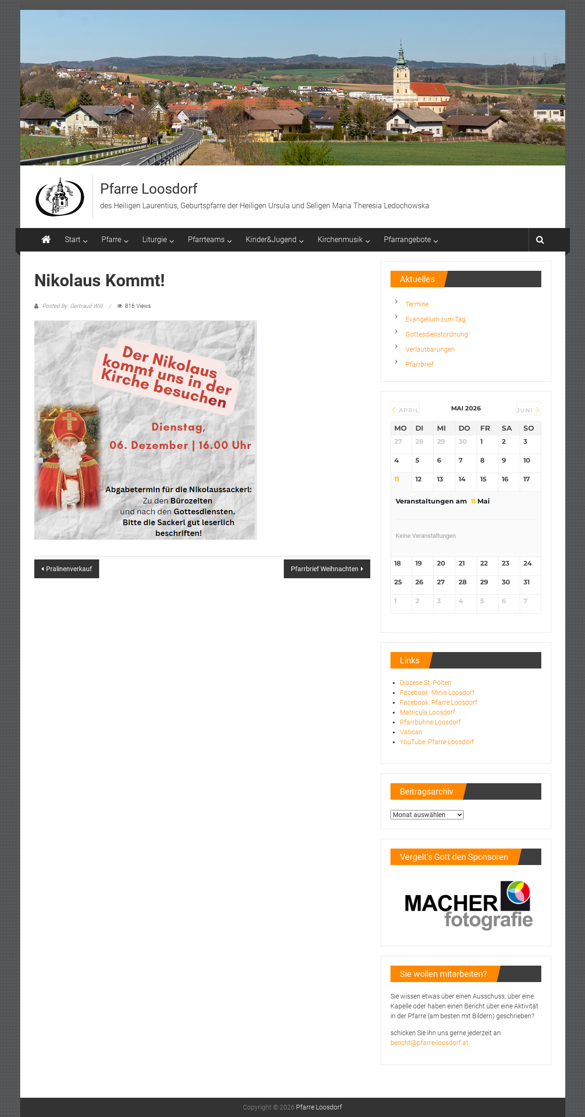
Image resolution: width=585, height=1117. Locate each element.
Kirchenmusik (340, 239)
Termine (417, 304)
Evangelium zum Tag (436, 319)
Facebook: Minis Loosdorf (437, 692)
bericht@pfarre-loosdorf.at (429, 1042)
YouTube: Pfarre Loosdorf (437, 742)
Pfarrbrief (420, 364)
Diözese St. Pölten (426, 682)
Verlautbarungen (430, 349)
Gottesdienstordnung (437, 334)
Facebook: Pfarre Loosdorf (438, 702)
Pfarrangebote (407, 239)
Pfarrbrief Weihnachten (325, 569)
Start (72, 239)
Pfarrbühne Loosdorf (430, 722)
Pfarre (111, 239)
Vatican (411, 732)
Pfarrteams (206, 239)
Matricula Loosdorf (427, 712)
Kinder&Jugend (271, 239)
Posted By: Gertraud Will (72, 306)
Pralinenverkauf (69, 569)
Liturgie (154, 239)
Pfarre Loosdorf (148, 189)
